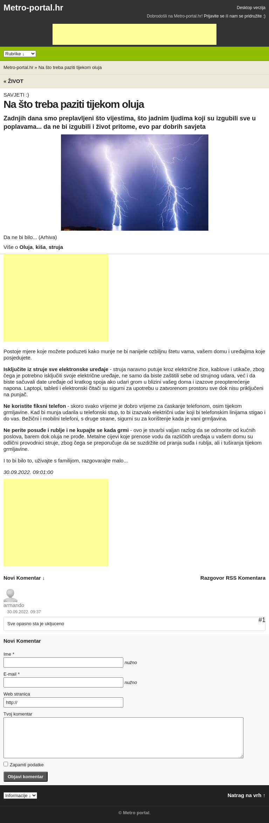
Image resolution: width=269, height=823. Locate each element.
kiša (40, 247)
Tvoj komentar (18, 714)
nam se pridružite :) (247, 16)
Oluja (26, 247)
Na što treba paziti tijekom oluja (70, 67)
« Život (13, 81)
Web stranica (17, 694)
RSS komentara (245, 578)
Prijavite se (214, 16)
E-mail (12, 674)
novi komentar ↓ (24, 578)
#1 (261, 620)
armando (14, 605)
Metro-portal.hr (33, 7)
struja (56, 247)
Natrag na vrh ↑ (246, 795)
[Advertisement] (134, 34)
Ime (9, 654)
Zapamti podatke (24, 764)
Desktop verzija (251, 7)
